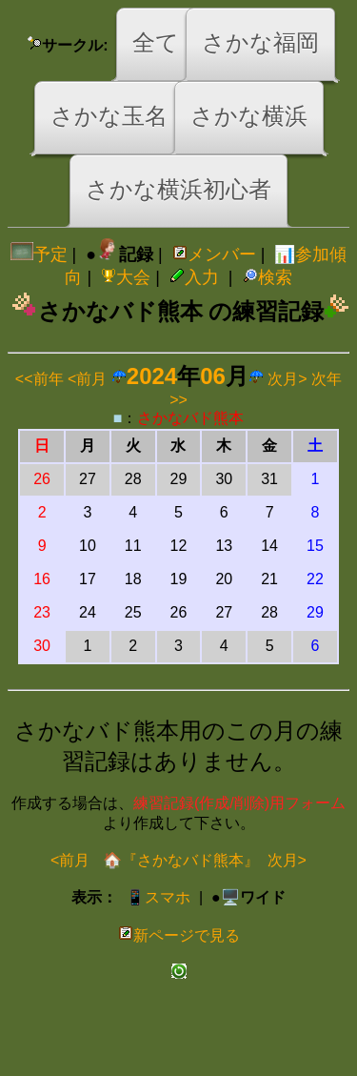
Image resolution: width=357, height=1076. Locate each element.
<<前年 (39, 379)
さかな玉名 (109, 116)
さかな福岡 (260, 42)
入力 (194, 277)
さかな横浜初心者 (178, 189)
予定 (39, 254)
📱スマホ (158, 897)
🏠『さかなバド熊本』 (178, 860)
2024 (152, 376)
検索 (267, 277)
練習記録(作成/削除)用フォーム (239, 803)
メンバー (214, 254)
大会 (125, 277)
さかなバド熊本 (190, 418)
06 (213, 376)
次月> (287, 379)
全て (155, 42)
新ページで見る (179, 935)
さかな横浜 (248, 116)
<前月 (87, 379)
